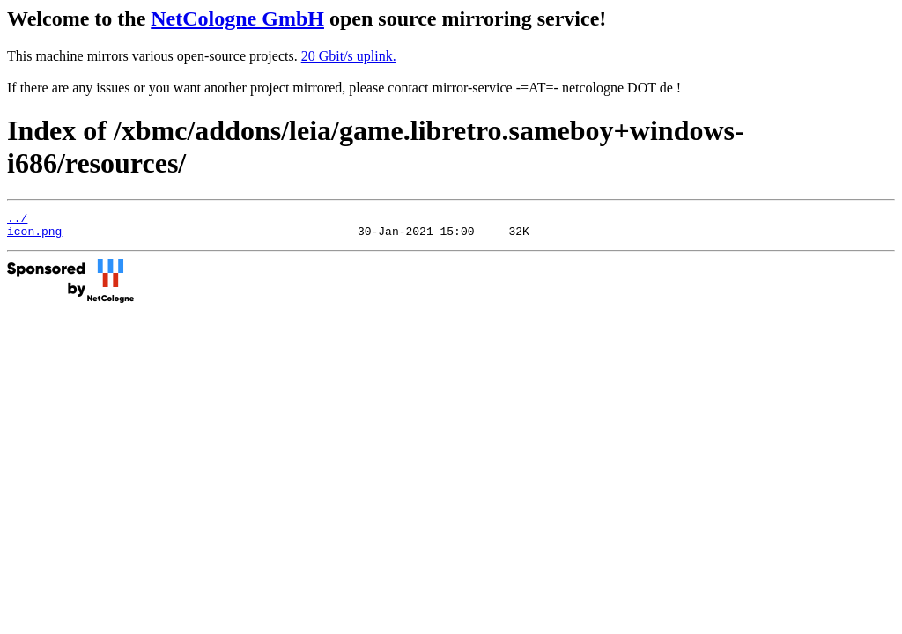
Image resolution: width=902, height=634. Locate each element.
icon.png (34, 236)
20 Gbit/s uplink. (348, 55)
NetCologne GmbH (237, 18)
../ (17, 220)
